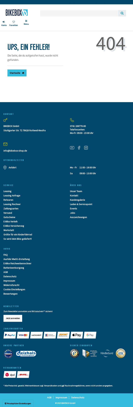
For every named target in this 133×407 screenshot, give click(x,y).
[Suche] (122, 13)
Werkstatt (8, 230)
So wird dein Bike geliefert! (17, 238)
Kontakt (74, 195)
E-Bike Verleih (10, 221)
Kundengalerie (77, 199)
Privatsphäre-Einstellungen (18, 403)
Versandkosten (50, 385)
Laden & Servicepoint (81, 204)
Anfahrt (12, 167)
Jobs (72, 212)
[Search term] (79, 13)
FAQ (5, 254)
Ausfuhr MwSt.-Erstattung (16, 259)
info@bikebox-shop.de (15, 150)
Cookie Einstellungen (14, 289)
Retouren (8, 199)
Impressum (9, 280)
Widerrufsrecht (11, 285)
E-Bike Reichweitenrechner (17, 263)
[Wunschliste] (13, 24)
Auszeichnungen (78, 217)
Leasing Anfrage (11, 195)
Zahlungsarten (10, 208)
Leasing (7, 191)
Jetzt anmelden (13, 318)
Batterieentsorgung (13, 267)
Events (73, 208)
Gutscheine (9, 217)
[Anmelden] (4, 24)
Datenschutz (9, 276)
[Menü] (26, 24)
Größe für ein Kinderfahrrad (17, 234)
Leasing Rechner (12, 204)
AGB (5, 272)
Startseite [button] (17, 72)
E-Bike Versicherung (13, 225)
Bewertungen (10, 293)
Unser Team (76, 191)
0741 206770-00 (78, 126)
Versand (7, 212)
